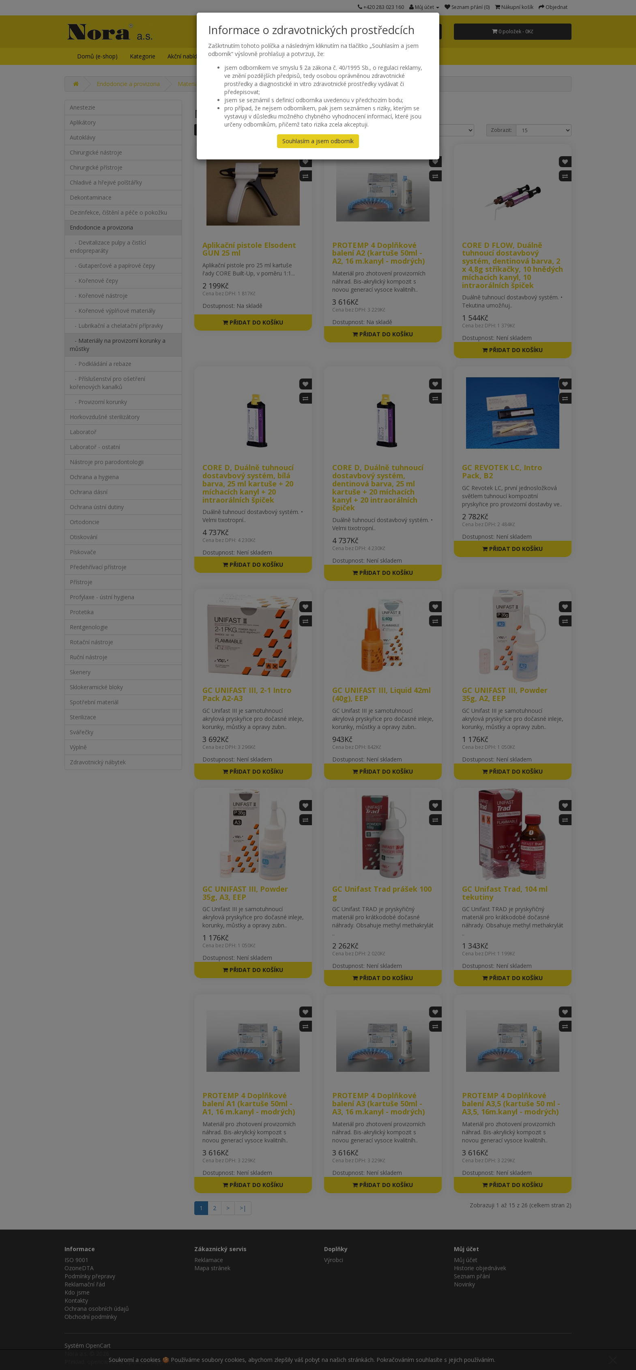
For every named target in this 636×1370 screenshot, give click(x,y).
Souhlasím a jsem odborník (318, 141)
